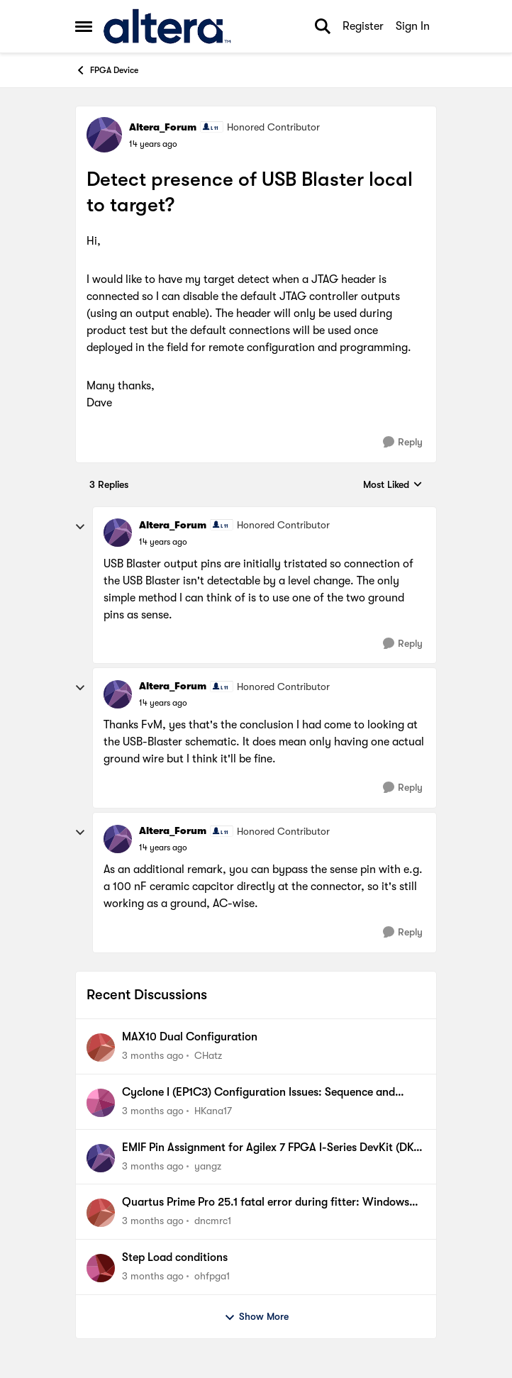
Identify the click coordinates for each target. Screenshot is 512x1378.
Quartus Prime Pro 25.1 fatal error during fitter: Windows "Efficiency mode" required (265, 1203)
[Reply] (402, 442)
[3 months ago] (153, 1055)
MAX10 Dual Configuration (189, 1036)
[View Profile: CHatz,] (101, 1047)
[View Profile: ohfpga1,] (101, 1268)
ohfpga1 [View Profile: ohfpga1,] (212, 1276)
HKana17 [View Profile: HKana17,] (213, 1110)
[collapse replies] (80, 526)
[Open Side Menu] (83, 26)
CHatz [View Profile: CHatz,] (208, 1055)
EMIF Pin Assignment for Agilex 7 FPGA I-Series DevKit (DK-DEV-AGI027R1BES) (270, 1148)
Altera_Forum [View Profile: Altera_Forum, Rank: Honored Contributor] (162, 127)
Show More (256, 1317)
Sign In (413, 26)
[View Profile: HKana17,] (101, 1103)
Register (363, 26)
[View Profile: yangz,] (101, 1158)
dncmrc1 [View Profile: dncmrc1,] (212, 1220)
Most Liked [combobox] (393, 485)
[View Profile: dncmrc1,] (101, 1213)
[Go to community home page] (167, 26)
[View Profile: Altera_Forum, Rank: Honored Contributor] (104, 134)
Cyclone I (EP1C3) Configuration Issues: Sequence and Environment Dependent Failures (258, 1093)
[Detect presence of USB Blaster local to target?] (163, 541)
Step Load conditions (175, 1257)
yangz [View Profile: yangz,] (207, 1165)
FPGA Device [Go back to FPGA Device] (106, 70)
